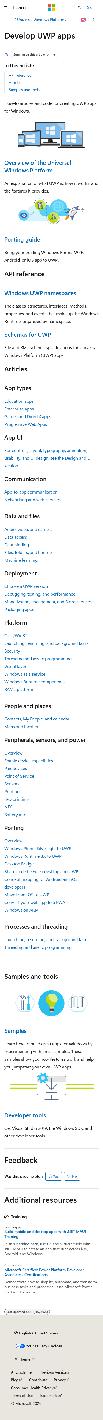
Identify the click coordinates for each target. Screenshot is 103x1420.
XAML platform (18, 689)
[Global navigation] (5, 7)
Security (12, 651)
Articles (15, 82)
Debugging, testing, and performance (39, 594)
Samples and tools (24, 89)
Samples (15, 1030)
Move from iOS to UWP (26, 894)
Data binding (16, 544)
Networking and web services (32, 499)
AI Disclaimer (22, 1372)
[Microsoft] (51, 7)
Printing (12, 791)
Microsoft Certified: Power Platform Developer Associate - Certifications (44, 1272)
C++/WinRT (15, 635)
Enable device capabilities (28, 760)
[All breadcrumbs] (9, 19)
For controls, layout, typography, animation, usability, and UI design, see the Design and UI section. (47, 457)
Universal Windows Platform (40, 19)
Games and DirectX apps (27, 416)
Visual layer (15, 666)
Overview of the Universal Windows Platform (37, 166)
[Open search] (79, 7)
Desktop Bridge (19, 864)
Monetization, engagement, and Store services (48, 601)
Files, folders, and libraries (29, 552)
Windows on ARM (21, 910)
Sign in (93, 7)
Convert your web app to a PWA (34, 902)
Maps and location (22, 726)
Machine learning (21, 560)
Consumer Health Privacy (32, 1387)
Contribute (38, 1379)
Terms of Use (22, 1395)
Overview (13, 753)
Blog (14, 1379)
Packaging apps (19, 609)
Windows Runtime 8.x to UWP (33, 856)
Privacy (60, 1379)
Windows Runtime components (34, 681)
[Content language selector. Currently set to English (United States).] (36, 1332)
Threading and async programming (38, 658)
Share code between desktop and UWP (41, 871)
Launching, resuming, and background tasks (46, 643)
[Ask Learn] (83, 19)
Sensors (12, 783)
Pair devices (15, 768)
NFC (8, 807)
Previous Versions (54, 1372)
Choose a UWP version (26, 586)
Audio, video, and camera (28, 529)
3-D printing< (17, 799)
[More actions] (94, 19)
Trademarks (49, 1395)
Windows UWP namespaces (40, 293)
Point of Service (19, 776)
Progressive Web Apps (25, 424)
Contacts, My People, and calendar (36, 719)
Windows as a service (24, 674)
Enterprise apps (19, 409)
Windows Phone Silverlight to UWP (37, 848)
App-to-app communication (31, 492)
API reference (20, 75)
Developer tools (25, 1115)
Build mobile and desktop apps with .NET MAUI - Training (46, 1234)
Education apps (19, 401)
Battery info (15, 814)
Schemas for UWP (27, 334)
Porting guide (22, 239)
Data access (15, 537)
